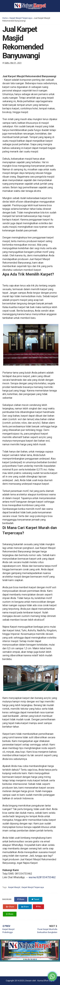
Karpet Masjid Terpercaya (21, 18)
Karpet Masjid (14, 887)
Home (5, 18)
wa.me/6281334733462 (42, 877)
